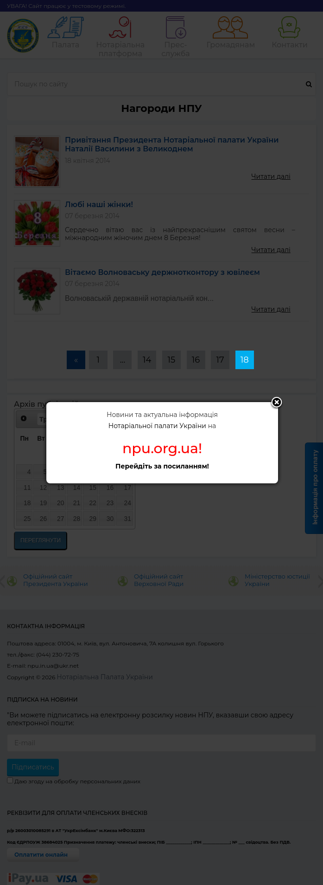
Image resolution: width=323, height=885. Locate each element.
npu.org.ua (160, 448)
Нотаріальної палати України (157, 426)
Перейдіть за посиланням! (162, 466)
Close (277, 403)
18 (245, 360)
